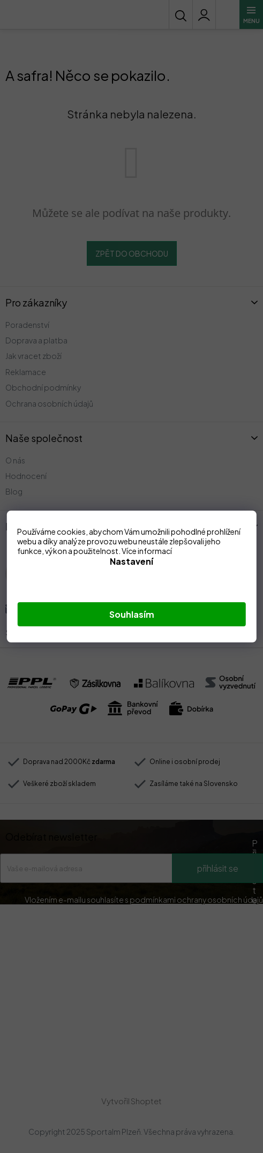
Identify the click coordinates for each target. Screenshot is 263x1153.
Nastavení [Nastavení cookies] (131, 561)
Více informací (147, 551)
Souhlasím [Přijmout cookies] (131, 614)
